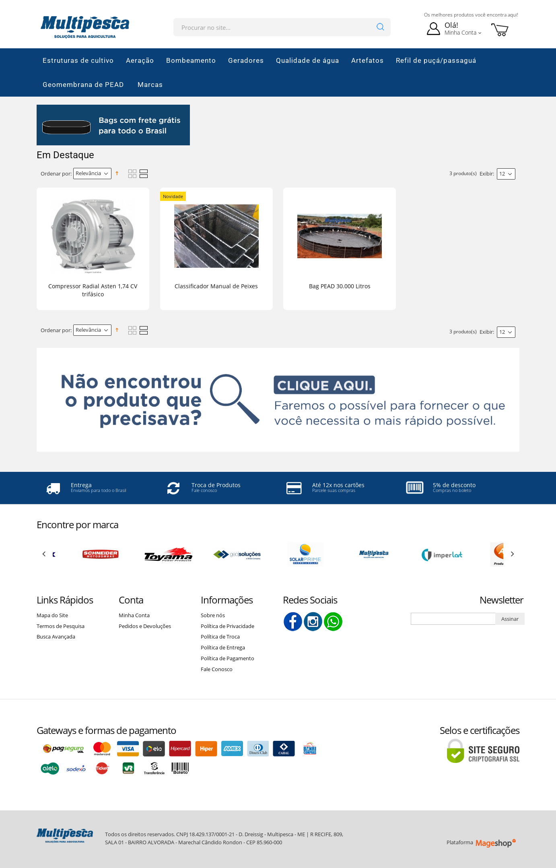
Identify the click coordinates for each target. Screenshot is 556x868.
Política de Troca (220, 636)
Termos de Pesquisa (60, 626)
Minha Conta (134, 615)
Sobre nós (213, 615)
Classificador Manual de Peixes (216, 286)
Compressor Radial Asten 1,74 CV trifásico (92, 290)
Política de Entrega (223, 647)
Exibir (486, 173)
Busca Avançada (56, 636)
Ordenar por (55, 173)
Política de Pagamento (227, 658)
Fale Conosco (217, 669)
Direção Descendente (118, 173)
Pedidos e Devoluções (145, 626)
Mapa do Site (52, 615)
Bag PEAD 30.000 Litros (340, 286)
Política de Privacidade (227, 626)
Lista (144, 173)
